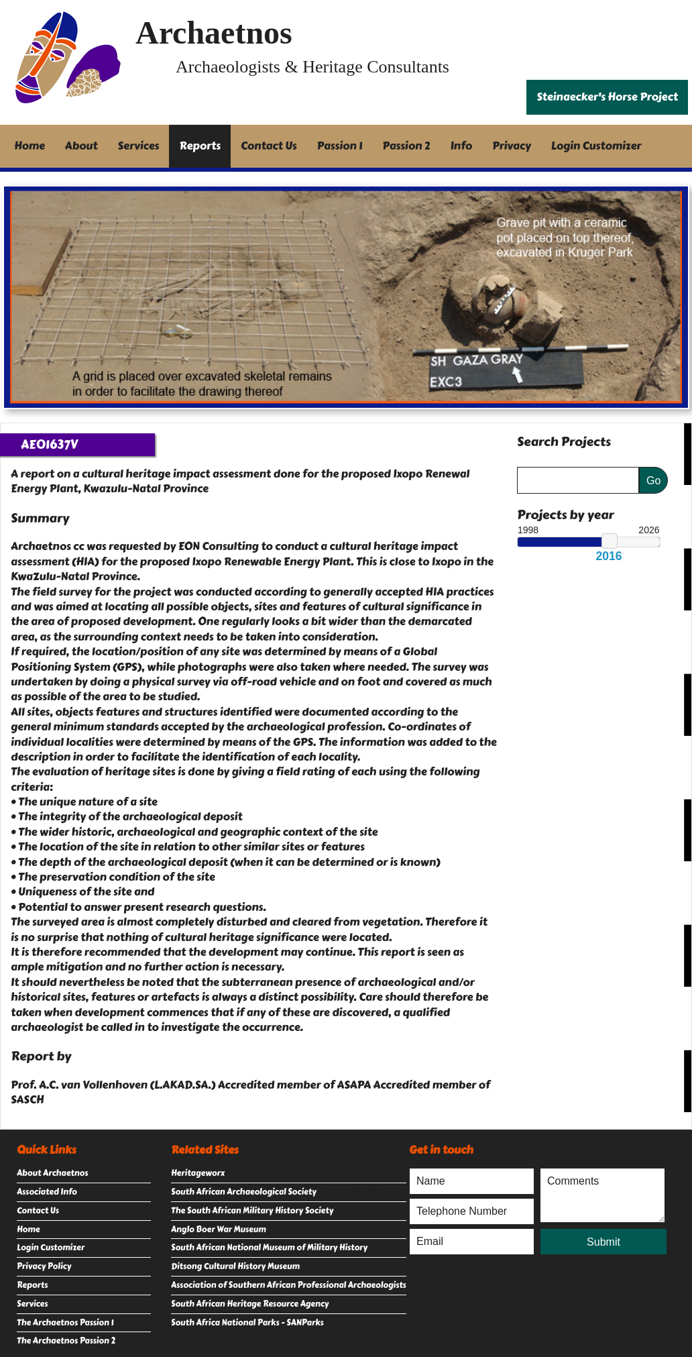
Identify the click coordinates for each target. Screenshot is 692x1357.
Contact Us (269, 146)
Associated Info (47, 1192)
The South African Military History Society (252, 1211)
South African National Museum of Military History (269, 1248)
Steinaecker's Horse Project (607, 97)
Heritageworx (198, 1173)
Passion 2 (406, 146)
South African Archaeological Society (243, 1192)
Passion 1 (340, 146)
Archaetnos (213, 32)
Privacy (511, 146)
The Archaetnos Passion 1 (65, 1323)
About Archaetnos (52, 1173)
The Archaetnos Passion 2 (66, 1341)
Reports (200, 146)
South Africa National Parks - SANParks (247, 1323)
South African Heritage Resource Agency (250, 1304)
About (81, 146)
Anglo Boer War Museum (218, 1230)
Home (29, 146)
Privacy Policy (44, 1266)
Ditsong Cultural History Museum (235, 1266)
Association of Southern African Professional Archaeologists (288, 1285)
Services (139, 146)
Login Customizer (596, 146)
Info (462, 146)
